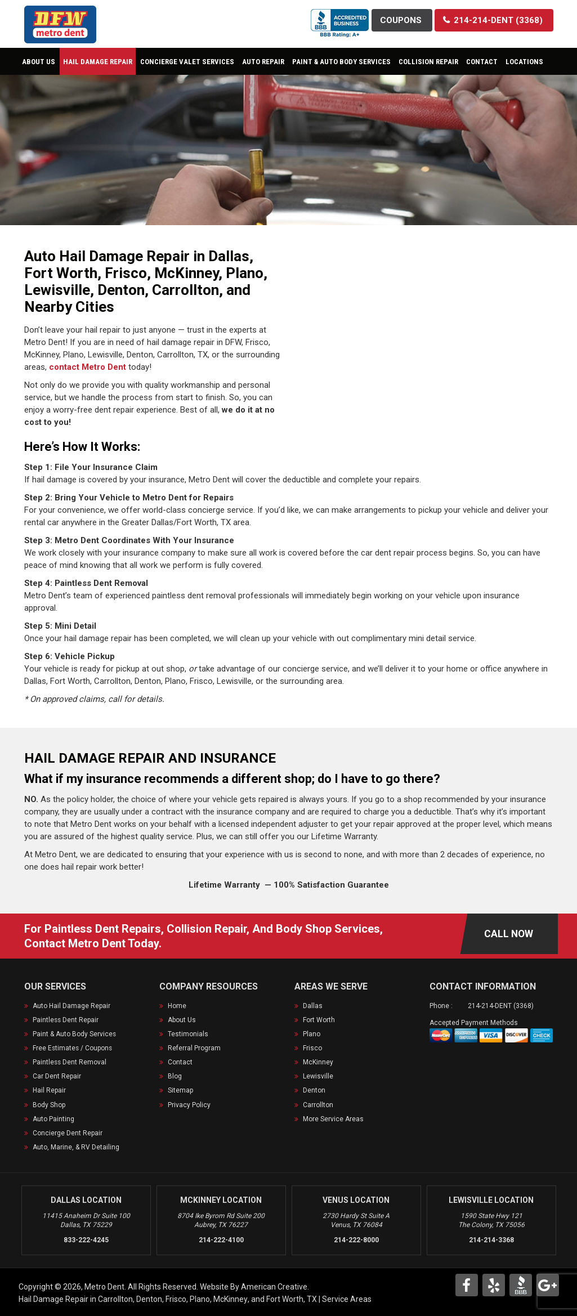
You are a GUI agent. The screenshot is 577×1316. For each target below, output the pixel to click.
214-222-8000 (356, 1239)
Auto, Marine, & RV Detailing (76, 1147)
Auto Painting (53, 1118)
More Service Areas (333, 1118)
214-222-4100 (221, 1239)
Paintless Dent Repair (66, 1020)
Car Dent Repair (57, 1076)
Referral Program (194, 1048)
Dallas (313, 1006)
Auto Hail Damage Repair (71, 1006)
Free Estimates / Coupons (73, 1048)
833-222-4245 (86, 1239)
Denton (314, 1090)
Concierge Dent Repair (67, 1132)
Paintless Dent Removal (70, 1062)
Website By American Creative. (254, 1286)
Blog (175, 1076)
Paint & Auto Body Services (75, 1034)
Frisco (312, 1048)
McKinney (318, 1062)
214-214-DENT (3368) (501, 1006)
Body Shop (49, 1104)
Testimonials (188, 1034)
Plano (311, 1034)
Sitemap (180, 1090)
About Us (182, 1020)
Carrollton (318, 1104)
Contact (180, 1062)
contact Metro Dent (87, 367)
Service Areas (347, 1298)
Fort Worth (319, 1020)
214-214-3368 (491, 1239)
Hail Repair (49, 1090)
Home (177, 1006)
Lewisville (318, 1076)
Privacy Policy (189, 1104)
